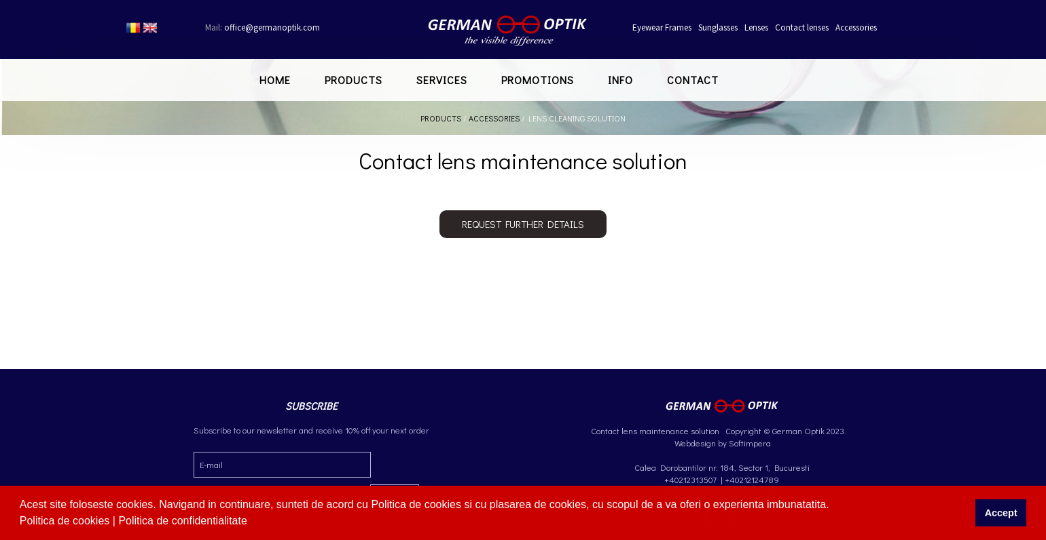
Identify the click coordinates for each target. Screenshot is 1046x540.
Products (353, 80)
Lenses (756, 27)
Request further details (523, 224)
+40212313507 (690, 479)
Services (441, 80)
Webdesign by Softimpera (721, 442)
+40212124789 (752, 479)
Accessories (856, 27)
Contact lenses (802, 27)
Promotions (537, 80)
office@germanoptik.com (262, 27)
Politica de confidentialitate (184, 520)
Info (620, 80)
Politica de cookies (66, 520)
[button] (252, 522)
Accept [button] (1001, 512)
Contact (693, 80)
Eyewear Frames (661, 27)
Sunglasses (718, 27)
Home (275, 80)
